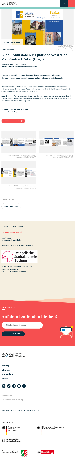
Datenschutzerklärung (13, 400)
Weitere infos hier (11, 121)
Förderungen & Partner (20, 410)
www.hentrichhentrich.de (11, 240)
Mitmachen (7, 374)
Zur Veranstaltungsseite (10, 232)
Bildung (5, 366)
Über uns (6, 370)
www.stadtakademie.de (10, 269)
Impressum (7, 395)
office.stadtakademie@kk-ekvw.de (13, 271)
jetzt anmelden (13, 334)
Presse (5, 378)
